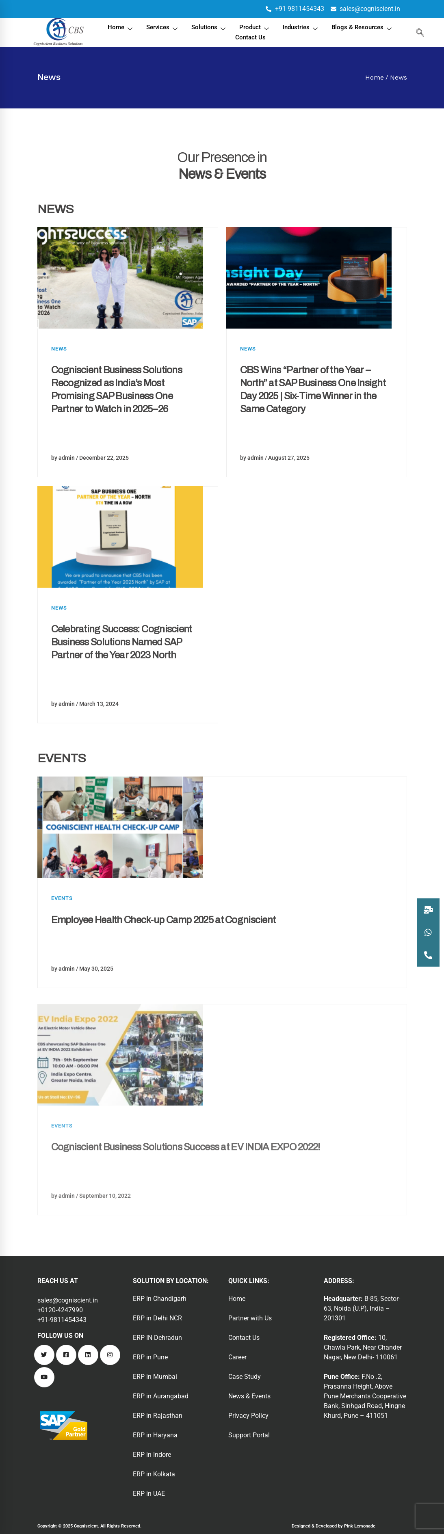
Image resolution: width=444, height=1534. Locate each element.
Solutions (209, 28)
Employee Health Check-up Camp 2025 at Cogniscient (163, 949)
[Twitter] (44, 1355)
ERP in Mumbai (155, 1376)
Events (62, 928)
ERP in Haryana (155, 1435)
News (59, 349)
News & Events (249, 1396)
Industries (301, 28)
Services (162, 28)
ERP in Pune (150, 1357)
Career (237, 1357)
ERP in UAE (149, 1493)
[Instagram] (110, 1355)
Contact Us (250, 37)
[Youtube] (44, 1377)
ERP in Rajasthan (157, 1415)
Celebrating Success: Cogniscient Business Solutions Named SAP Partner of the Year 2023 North (121, 671)
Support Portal (249, 1435)
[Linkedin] (88, 1355)
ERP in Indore (152, 1454)
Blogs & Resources (362, 28)
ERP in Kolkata (154, 1474)
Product (255, 28)
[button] (428, 955)
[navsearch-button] (418, 32)
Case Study (244, 1376)
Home (121, 28)
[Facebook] (66, 1355)
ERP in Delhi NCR (157, 1318)
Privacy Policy (248, 1415)
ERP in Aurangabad (160, 1396)
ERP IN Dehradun (157, 1337)
